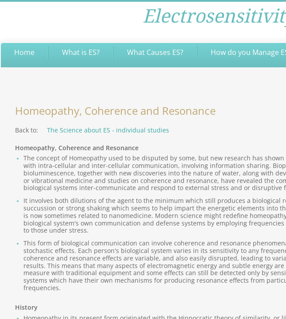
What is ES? (81, 52)
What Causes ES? (155, 52)
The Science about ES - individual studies (108, 130)
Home (24, 52)
